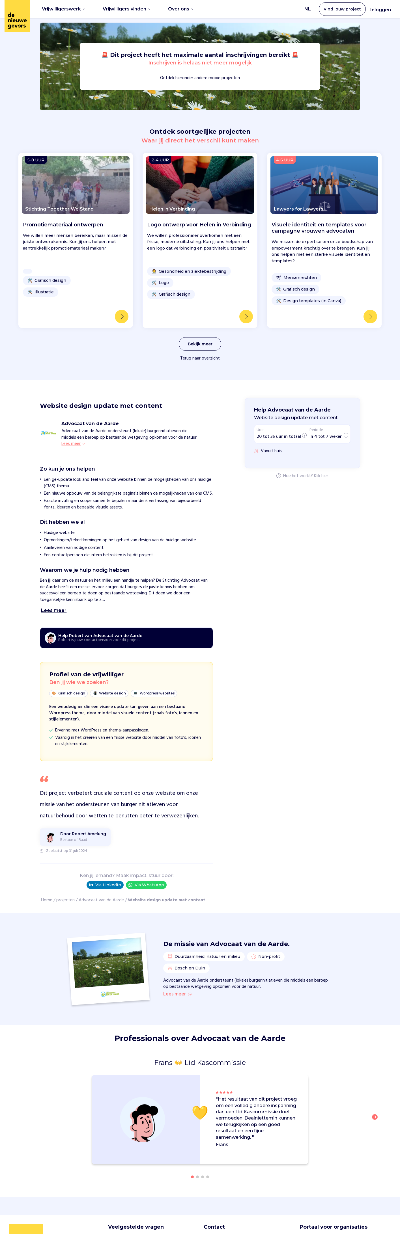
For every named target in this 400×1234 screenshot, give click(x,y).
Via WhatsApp (146, 885)
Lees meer (177, 994)
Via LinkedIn (105, 885)
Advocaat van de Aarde (101, 900)
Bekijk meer (200, 344)
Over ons (180, 9)
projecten (65, 900)
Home (46, 900)
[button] (376, 1120)
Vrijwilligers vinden (126, 9)
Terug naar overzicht (200, 358)
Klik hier (321, 476)
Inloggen (380, 9)
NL (307, 9)
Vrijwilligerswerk (63, 9)
